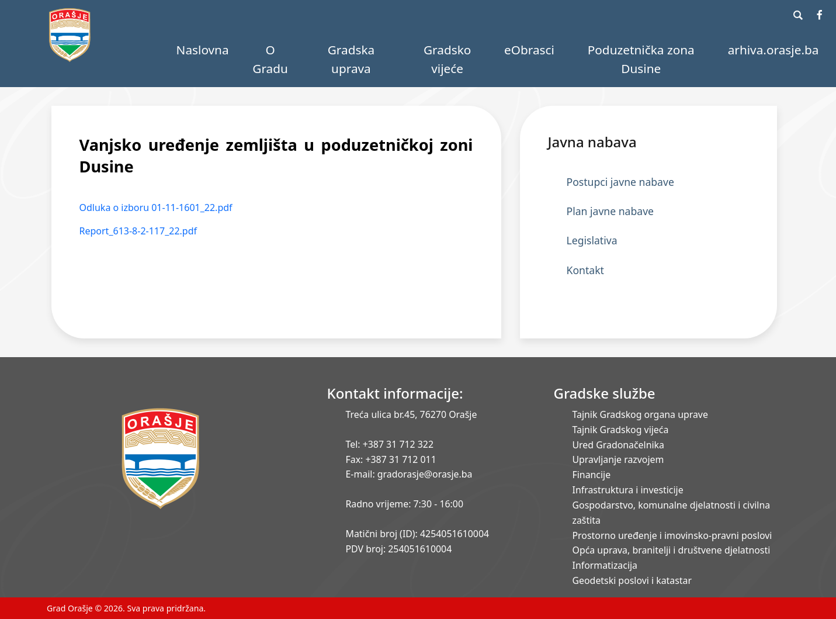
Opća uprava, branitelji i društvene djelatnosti (672, 550)
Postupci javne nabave (620, 182)
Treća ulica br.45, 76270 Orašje (411, 414)
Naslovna (202, 50)
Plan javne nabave (610, 211)
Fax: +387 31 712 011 (391, 459)
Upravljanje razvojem (618, 459)
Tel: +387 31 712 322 (390, 444)
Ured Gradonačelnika (618, 444)
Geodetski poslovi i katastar (632, 580)
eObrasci (529, 50)
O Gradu (270, 59)
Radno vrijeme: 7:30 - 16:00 (404, 503)
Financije (592, 474)
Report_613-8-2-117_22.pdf (138, 230)
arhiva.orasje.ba (773, 50)
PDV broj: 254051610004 (399, 548)
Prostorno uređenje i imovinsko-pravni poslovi (672, 535)
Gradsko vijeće (447, 59)
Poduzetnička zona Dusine (641, 59)
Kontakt (585, 270)
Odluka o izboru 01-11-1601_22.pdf (156, 207)
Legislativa (592, 240)
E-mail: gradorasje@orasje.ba (409, 474)
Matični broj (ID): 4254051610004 (418, 533)
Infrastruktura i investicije (628, 489)
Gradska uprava (351, 59)
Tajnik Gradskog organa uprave (640, 414)
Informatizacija (605, 565)
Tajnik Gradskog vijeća (621, 429)
